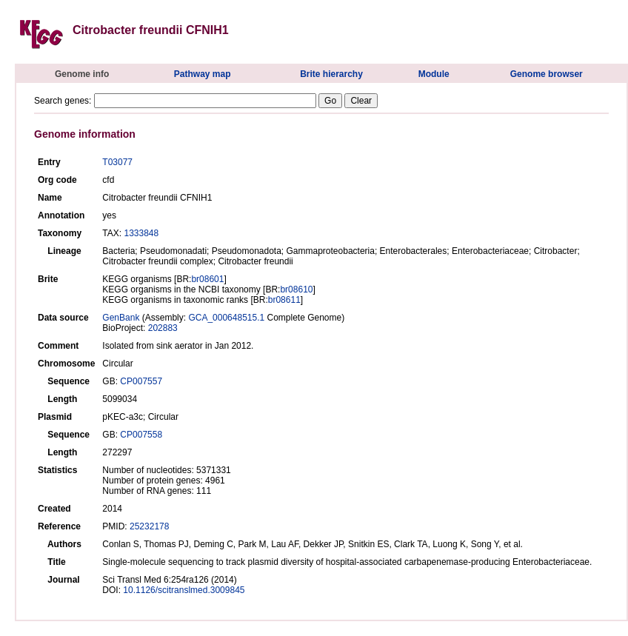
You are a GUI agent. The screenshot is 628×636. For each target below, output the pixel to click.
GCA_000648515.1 (226, 317)
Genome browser (546, 74)
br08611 (284, 300)
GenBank (120, 317)
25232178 (149, 526)
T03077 (117, 162)
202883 (163, 328)
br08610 (296, 289)
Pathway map (202, 74)
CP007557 (141, 381)
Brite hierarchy (331, 74)
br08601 (207, 279)
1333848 (141, 233)
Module (434, 74)
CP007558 (141, 434)
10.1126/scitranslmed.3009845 (183, 590)
